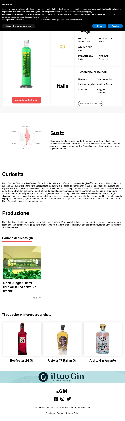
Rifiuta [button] (99, 26)
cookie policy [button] (86, 12)
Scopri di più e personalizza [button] (18, 26)
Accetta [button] (115, 26)
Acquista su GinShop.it (26, 100)
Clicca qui (103, 59)
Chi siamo (50, 413)
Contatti (60, 413)
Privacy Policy (73, 413)
